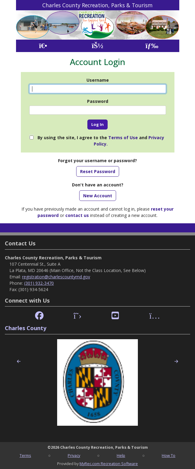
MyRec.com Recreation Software (109, 463)
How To (168, 455)
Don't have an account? (97, 185)
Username (97, 80)
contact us (77, 215)
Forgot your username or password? (97, 160)
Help (121, 455)
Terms (25, 455)
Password (97, 101)
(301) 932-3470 (39, 283)
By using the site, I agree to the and (100, 141)
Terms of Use (123, 137)
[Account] (97, 46)
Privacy (74, 455)
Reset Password (97, 171)
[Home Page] (43, 46)
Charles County (25, 328)
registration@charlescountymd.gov (56, 277)
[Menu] (151, 46)
